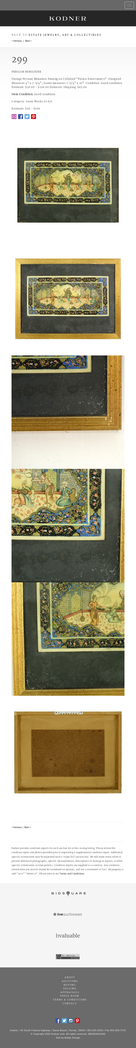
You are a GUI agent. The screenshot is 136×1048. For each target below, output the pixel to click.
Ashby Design (72, 1037)
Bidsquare (68, 893)
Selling (69, 989)
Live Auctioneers (68, 914)
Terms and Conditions (72, 874)
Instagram (70, 1020)
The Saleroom (68, 956)
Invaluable (68, 935)
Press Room (69, 996)
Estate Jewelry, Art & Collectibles (65, 35)
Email (14, 116)
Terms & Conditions (70, 1000)
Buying (69, 985)
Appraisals (69, 992)
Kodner (68, 18)
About (70, 977)
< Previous (17, 41)
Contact (69, 1003)
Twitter (27, 116)
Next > (28, 41)
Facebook (20, 116)
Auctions (70, 981)
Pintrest (33, 116)
